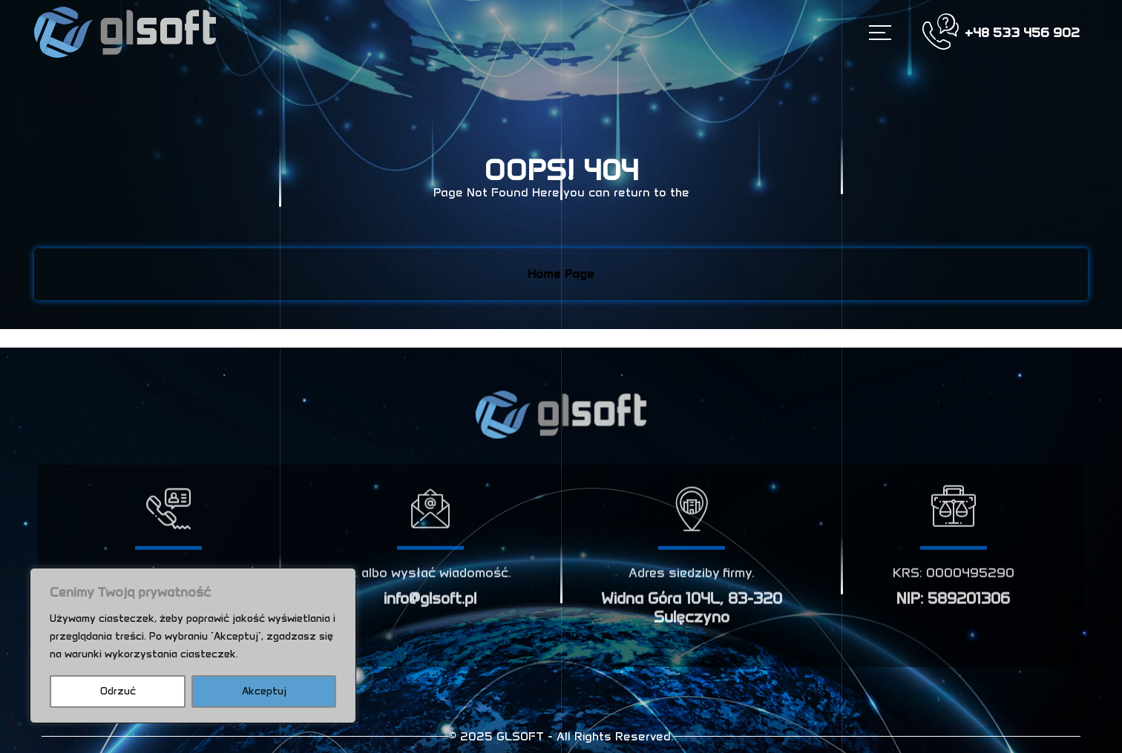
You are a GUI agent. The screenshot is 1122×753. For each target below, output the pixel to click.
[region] (193, 645)
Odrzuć (118, 691)
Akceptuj (264, 691)
